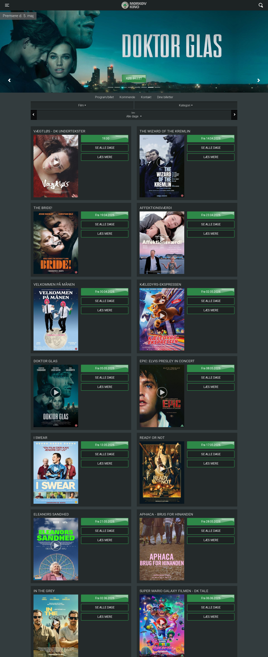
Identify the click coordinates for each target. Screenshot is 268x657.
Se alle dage (104, 148)
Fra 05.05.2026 (104, 368)
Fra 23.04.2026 (211, 215)
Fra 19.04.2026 (104, 215)
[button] (9, 80)
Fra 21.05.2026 (104, 521)
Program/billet (104, 97)
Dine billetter (165, 97)
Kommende (127, 97)
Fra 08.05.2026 (211, 368)
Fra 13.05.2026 (104, 445)
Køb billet (134, 78)
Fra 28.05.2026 (211, 521)
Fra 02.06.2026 (104, 598)
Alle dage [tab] (134, 114)
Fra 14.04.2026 (211, 138)
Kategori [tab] (184, 105)
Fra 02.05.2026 (211, 291)
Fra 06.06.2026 (211, 598)
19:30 (105, 138)
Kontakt (146, 97)
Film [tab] (81, 105)
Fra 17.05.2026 (211, 445)
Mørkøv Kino (130, 5)
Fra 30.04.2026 (104, 291)
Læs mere (104, 157)
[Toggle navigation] (7, 5)
